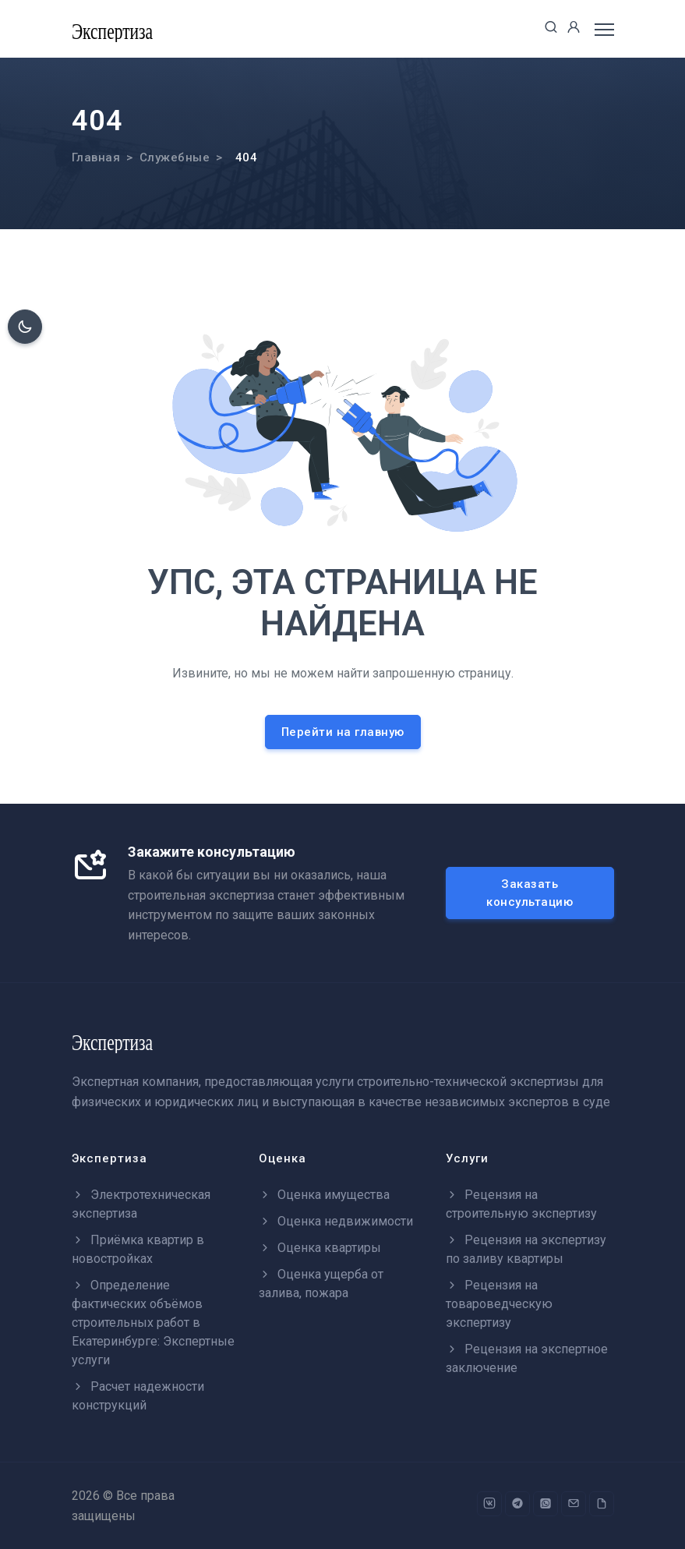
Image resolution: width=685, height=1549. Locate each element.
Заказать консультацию (529, 893)
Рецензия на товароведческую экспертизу (499, 1304)
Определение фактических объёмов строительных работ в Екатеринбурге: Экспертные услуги (153, 1322)
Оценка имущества (324, 1194)
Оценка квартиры (320, 1247)
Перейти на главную (342, 732)
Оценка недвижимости (336, 1221)
